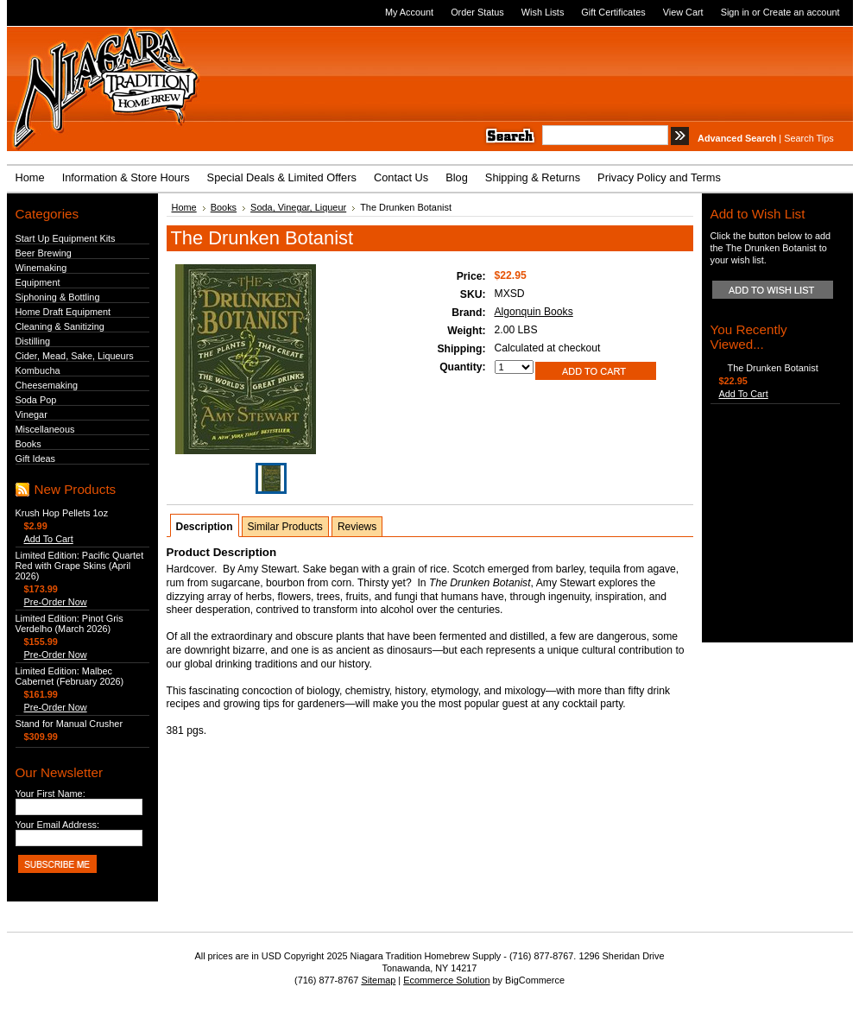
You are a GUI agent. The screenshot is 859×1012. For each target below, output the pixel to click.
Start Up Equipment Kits (66, 238)
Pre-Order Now (55, 602)
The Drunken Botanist (773, 368)
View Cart (683, 12)
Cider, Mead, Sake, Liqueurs (75, 356)
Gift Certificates (613, 12)
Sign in (735, 12)
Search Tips (808, 138)
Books (28, 444)
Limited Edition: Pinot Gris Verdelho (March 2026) (69, 623)
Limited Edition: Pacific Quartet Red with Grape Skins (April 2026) (80, 565)
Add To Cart (48, 539)
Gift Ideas (36, 458)
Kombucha (38, 370)
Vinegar (31, 414)
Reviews (357, 527)
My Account (409, 12)
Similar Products (285, 527)
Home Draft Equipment (63, 312)
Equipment (38, 282)
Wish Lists (543, 12)
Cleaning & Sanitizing (60, 326)
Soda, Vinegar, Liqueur (298, 207)
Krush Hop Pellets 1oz (62, 513)
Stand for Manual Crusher (69, 723)
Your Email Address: (58, 824)
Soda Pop (36, 400)
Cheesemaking (47, 385)
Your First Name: (50, 793)
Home (184, 207)
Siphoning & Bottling (58, 297)
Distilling (33, 341)
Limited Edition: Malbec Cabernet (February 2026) (70, 676)
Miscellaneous (45, 429)
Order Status (477, 12)
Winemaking (41, 267)
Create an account (801, 12)
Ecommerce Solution (446, 980)
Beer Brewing (44, 253)
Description (204, 527)
